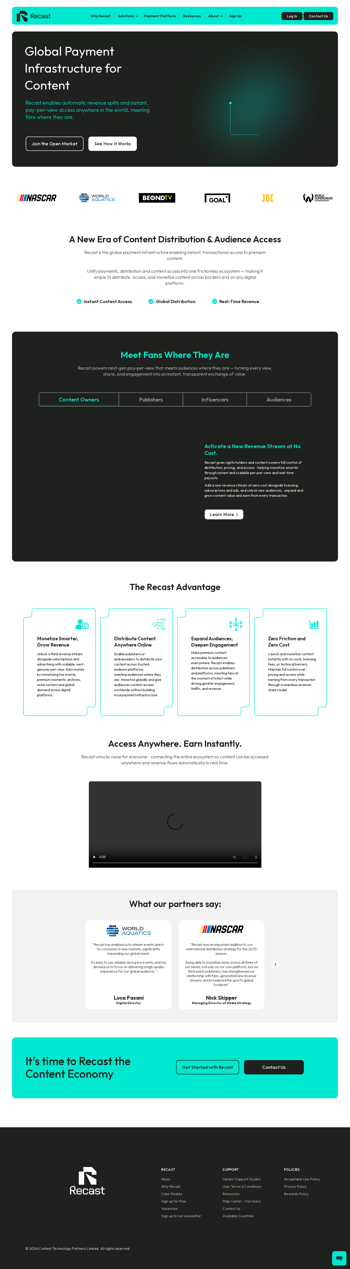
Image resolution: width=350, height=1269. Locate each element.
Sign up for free (173, 1201)
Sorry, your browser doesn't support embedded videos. (175, 824)
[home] (34, 16)
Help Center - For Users (242, 1201)
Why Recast (101, 16)
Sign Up (235, 16)
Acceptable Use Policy (302, 1179)
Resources (192, 16)
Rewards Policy (296, 1194)
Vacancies (169, 1208)
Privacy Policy (295, 1186)
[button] (127, 16)
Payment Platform (160, 16)
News (165, 1179)
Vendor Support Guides (241, 1179)
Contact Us (231, 1208)
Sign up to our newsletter (181, 1216)
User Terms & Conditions (242, 1186)
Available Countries (238, 1216)
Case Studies (171, 1194)
